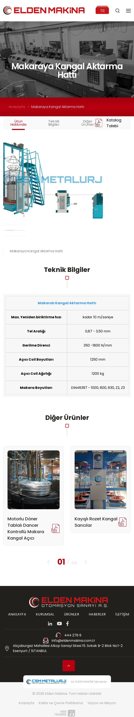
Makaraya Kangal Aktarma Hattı (57, 106)
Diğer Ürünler (87, 123)
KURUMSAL (45, 614)
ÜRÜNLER (71, 614)
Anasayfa (17, 106)
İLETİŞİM (122, 614)
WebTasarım (60, 713)
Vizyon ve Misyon (101, 703)
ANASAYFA (17, 614)
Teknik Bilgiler (54, 123)
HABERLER (97, 614)
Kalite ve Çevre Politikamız (61, 703)
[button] (48, 562)
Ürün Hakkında (18, 123)
